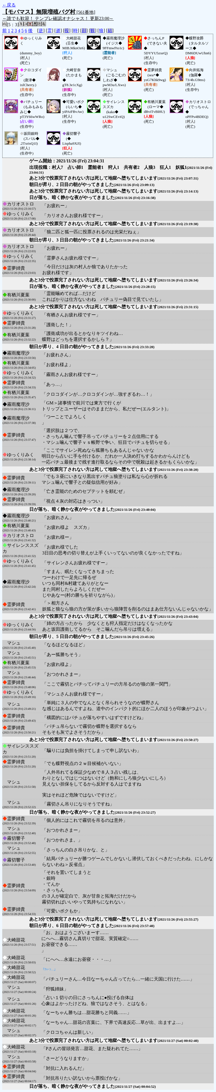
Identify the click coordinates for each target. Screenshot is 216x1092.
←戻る (9, 5)
